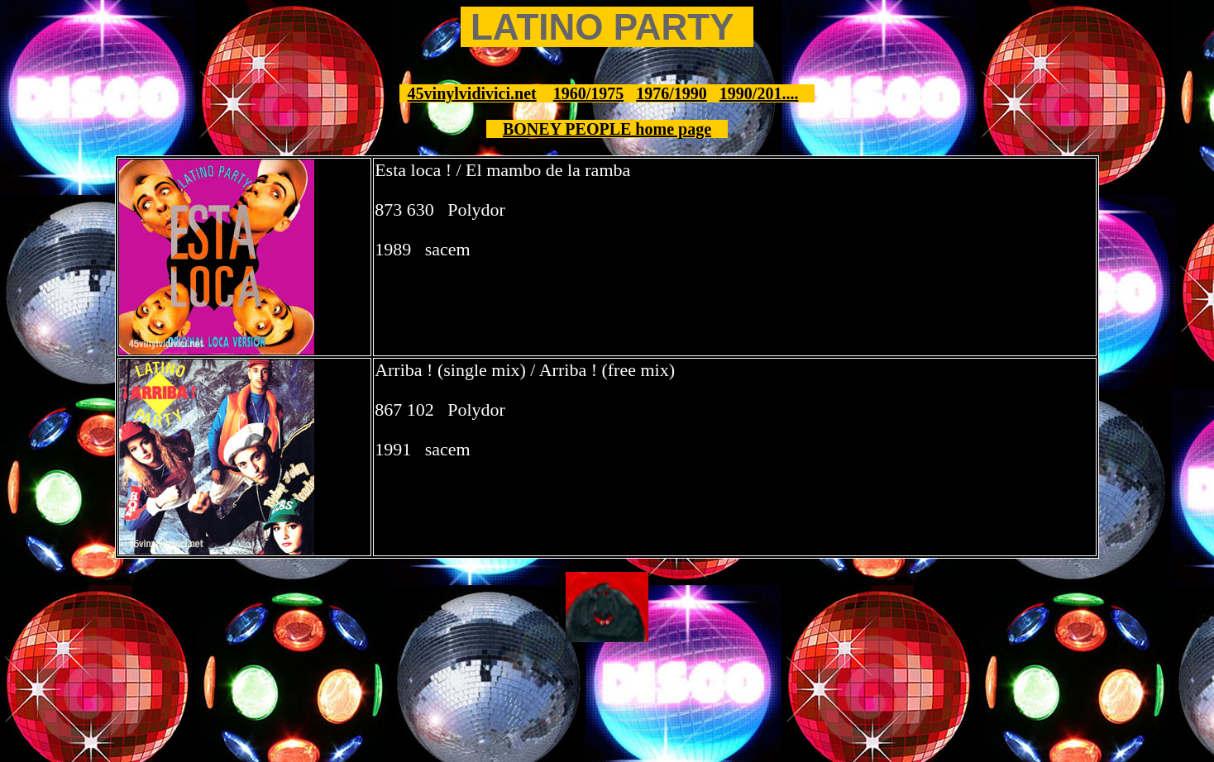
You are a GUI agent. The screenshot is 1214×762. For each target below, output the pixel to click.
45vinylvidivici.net (472, 93)
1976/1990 (671, 93)
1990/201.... (759, 93)
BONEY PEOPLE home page (607, 129)
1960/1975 (588, 93)
